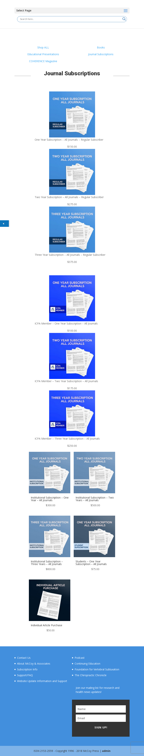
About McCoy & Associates (33, 663)
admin (106, 751)
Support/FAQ (25, 675)
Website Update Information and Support (42, 681)
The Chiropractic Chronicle (90, 675)
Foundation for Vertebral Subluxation (97, 669)
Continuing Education (87, 663)
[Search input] (70, 19)
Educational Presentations (43, 54)
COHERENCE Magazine (43, 61)
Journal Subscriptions (100, 54)
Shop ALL (43, 47)
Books (101, 47)
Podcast (80, 657)
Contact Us (24, 657)
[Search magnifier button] (124, 19)
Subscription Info (27, 669)
